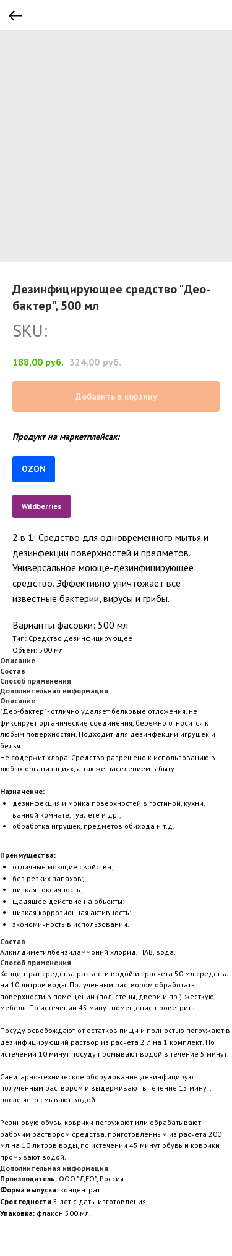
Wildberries (41, 506)
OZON (34, 468)
